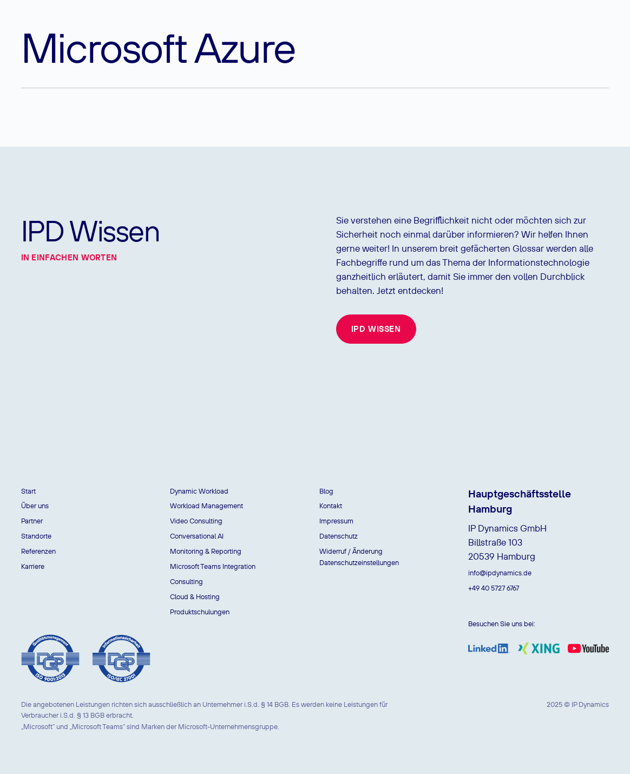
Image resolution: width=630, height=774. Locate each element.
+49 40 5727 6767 (493, 588)
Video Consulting (196, 521)
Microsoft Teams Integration (212, 566)
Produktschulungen (199, 611)
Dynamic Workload (199, 491)
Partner (32, 521)
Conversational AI (197, 536)
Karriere (32, 566)
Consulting (186, 581)
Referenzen (38, 551)
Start (28, 491)
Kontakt (330, 505)
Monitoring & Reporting (205, 551)
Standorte (36, 536)
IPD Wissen (376, 329)
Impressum (336, 521)
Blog (326, 491)
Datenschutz (338, 536)
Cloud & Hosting (195, 596)
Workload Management (206, 505)
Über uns (35, 505)
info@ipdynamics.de (499, 573)
